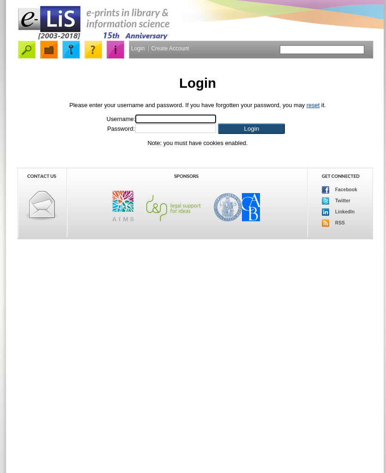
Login (138, 48)
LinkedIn (338, 212)
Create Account (170, 48)
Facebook (339, 190)
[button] (251, 128)
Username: (121, 118)
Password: (121, 128)
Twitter (336, 201)
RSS (333, 223)
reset (313, 105)
